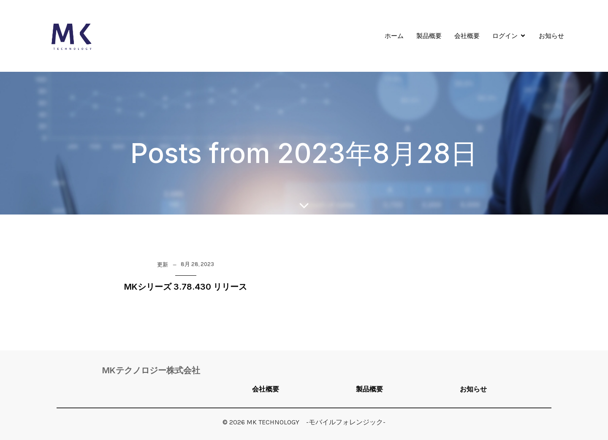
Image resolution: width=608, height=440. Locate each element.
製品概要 (429, 36)
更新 (162, 264)
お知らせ (551, 36)
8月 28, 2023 (197, 264)
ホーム (394, 36)
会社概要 (467, 36)
